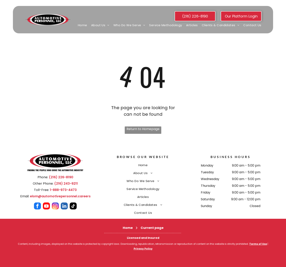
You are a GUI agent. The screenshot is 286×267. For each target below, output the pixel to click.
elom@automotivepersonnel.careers (60, 196)
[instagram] (55, 206)
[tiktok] (73, 206)
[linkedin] (64, 206)
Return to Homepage (143, 129)
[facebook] (37, 206)
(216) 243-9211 (66, 183)
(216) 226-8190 (61, 177)
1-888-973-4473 (63, 190)
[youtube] (46, 206)
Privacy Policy (143, 248)
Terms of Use (258, 244)
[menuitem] (82, 25)
